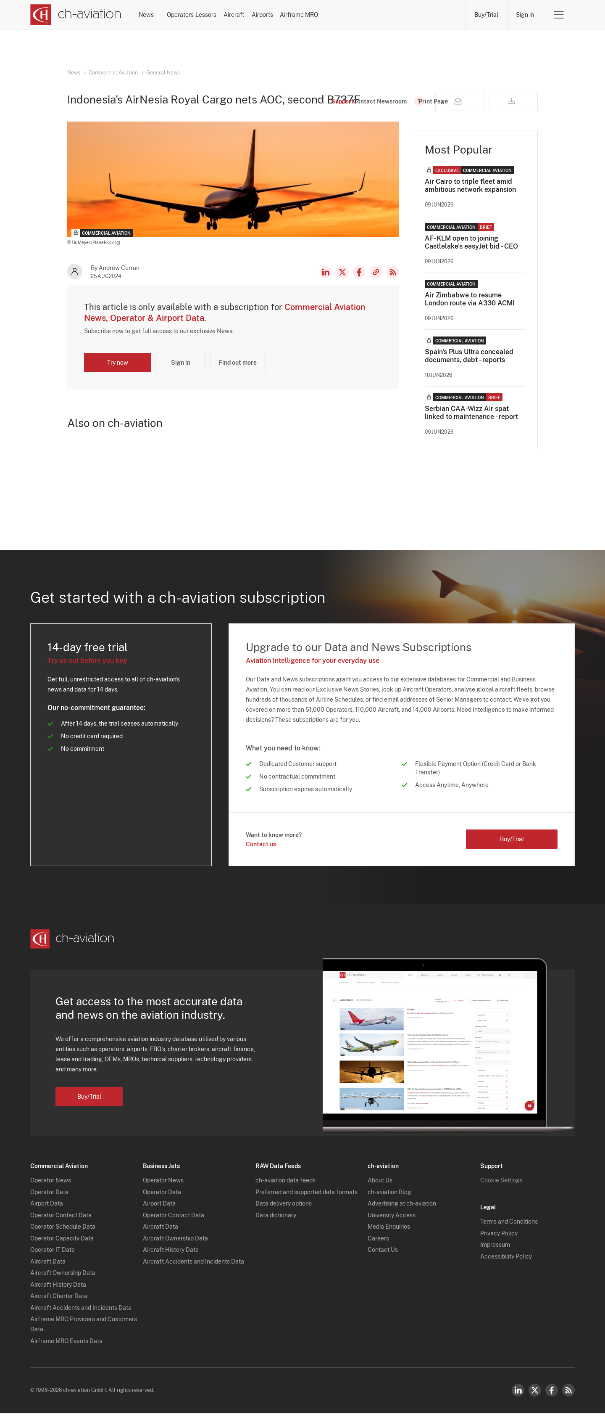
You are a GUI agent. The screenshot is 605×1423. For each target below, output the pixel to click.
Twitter (535, 1400)
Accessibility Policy (506, 1266)
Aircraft (321, 14)
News (167, 14)
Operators (218, 14)
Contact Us (383, 1259)
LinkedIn (325, 286)
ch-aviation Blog (389, 1201)
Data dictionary (275, 1225)
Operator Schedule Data (62, 1236)
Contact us (261, 858)
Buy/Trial (486, 14)
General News (163, 73)
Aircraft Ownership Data (62, 1283)
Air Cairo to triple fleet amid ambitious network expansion (470, 200)
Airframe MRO (432, 14)
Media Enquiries (389, 1236)
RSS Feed (393, 286)
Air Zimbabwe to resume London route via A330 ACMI (470, 313)
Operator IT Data (52, 1259)
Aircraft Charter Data (58, 1306)
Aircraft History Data (58, 1294)
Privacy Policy (499, 1243)
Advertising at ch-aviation (402, 1213)
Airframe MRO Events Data (66, 1350)
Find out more (238, 377)
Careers (378, 1248)
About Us (380, 1190)
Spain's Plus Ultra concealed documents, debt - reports (469, 370)
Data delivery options (283, 1213)
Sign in (525, 14)
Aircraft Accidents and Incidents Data (81, 1317)
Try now (117, 377)
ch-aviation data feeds (285, 1190)
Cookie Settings (501, 1190)
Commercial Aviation (113, 73)
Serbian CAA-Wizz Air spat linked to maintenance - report (471, 427)
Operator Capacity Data (62, 1248)
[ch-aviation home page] (75, 14)
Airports (372, 14)
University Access (392, 1225)
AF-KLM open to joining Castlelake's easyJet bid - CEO (471, 257)
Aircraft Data (48, 1271)
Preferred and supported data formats (306, 1201)
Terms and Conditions (509, 1231)
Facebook (359, 286)
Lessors (271, 14)
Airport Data (46, 1213)
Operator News (50, 1190)
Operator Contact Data (61, 1225)
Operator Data (49, 1201)
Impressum (495, 1254)
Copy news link (376, 286)
